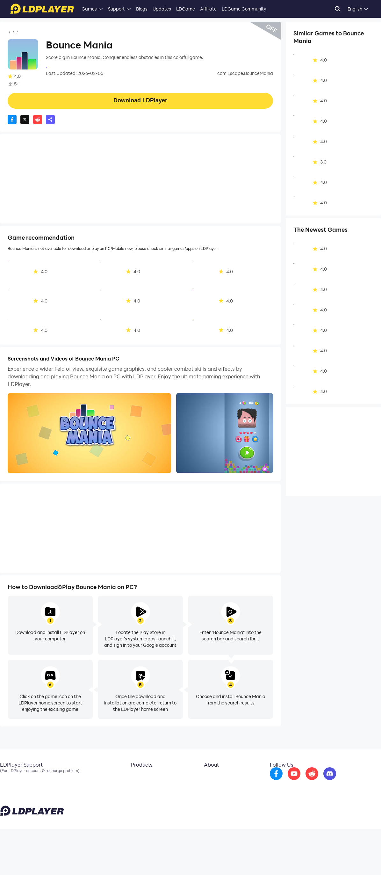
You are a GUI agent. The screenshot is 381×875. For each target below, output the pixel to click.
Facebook (10, 786)
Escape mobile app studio (73, 67)
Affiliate (208, 9)
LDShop (133, 806)
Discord (8, 796)
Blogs (141, 9)
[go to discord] (346, 781)
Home (14, 32)
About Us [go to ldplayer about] (208, 777)
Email (5, 777)
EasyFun (134, 796)
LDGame (185, 9)
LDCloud (134, 777)
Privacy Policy (299, 860)
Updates (162, 9)
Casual (50, 32)
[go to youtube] (310, 781)
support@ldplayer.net (239, 859)
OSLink (132, 786)
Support (116, 9)
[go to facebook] (292, 781)
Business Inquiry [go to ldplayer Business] (215, 786)
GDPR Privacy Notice (333, 860)
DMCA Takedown (216, 796)
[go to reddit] (328, 781)
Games (89, 9)
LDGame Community (244, 9)
